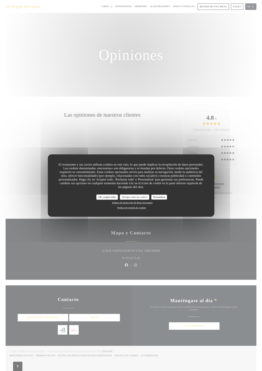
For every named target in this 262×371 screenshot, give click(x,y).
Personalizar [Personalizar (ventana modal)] (159, 197)
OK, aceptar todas (107, 197)
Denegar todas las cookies (134, 197)
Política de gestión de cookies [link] (131, 207)
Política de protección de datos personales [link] (132, 202)
